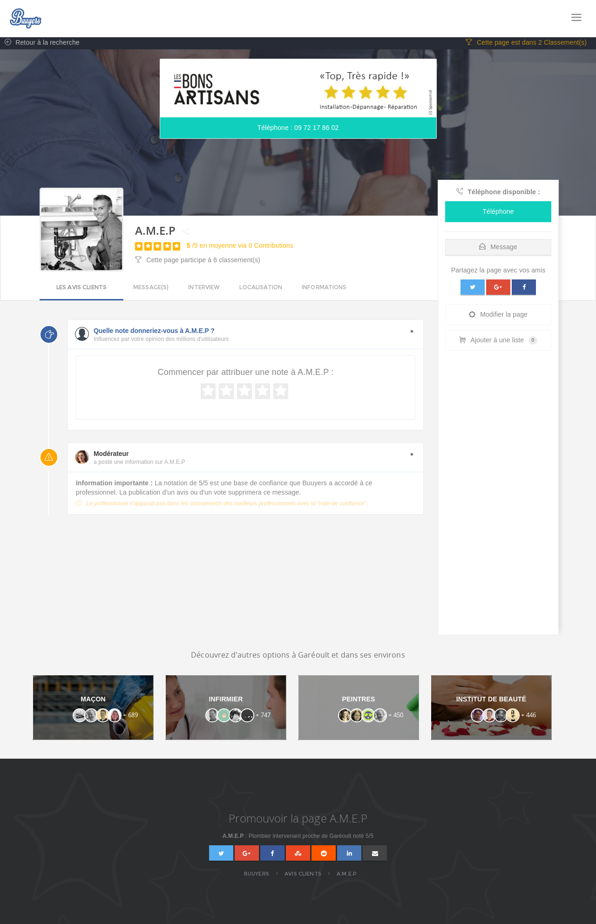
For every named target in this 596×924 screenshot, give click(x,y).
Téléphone (498, 213)
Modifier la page (498, 315)
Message (498, 248)
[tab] (498, 246)
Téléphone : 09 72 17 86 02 (298, 129)
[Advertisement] (498, 496)
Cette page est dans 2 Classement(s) (526, 44)
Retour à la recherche (40, 44)
